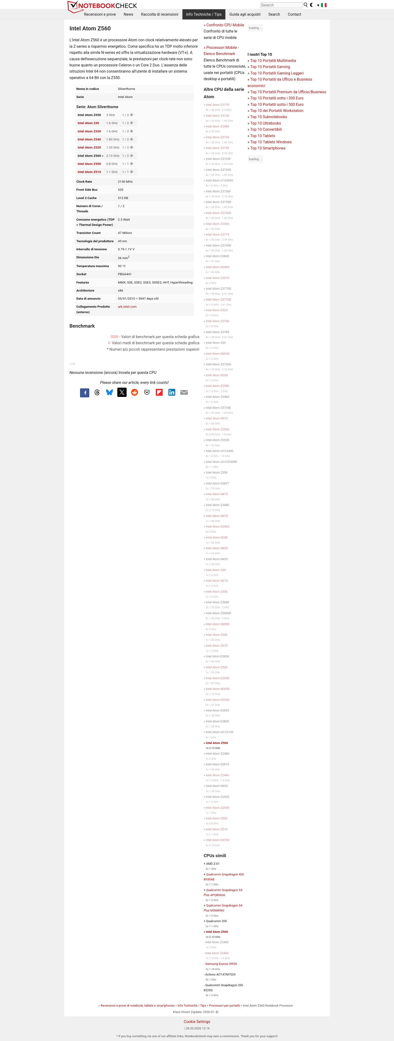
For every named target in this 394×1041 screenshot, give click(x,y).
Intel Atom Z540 (89, 139)
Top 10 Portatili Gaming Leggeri (277, 73)
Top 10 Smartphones (268, 148)
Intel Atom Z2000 (217, 807)
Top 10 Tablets (262, 136)
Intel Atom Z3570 (217, 278)
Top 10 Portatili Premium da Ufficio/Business (288, 92)
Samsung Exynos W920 (221, 964)
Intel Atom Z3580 (217, 126)
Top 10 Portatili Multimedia (273, 60)
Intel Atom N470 (217, 516)
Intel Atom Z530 (89, 131)
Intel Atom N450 (217, 548)
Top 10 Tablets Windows (271, 142)
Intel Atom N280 (217, 537)
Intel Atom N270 (217, 580)
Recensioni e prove (100, 14)
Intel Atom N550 (217, 375)
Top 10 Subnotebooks (268, 117)
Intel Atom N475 (217, 494)
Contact (294, 14)
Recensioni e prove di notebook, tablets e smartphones (138, 1005)
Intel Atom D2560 (217, 526)
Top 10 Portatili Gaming (270, 67)
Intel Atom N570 (217, 418)
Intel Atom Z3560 (217, 224)
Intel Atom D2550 (217, 700)
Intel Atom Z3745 (217, 137)
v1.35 (72, 363)
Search (274, 14)
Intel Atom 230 (88, 123)
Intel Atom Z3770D (218, 299)
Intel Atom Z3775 (217, 234)
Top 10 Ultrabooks (265, 123)
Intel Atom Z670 (217, 645)
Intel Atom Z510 (89, 172)
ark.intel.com (127, 306)
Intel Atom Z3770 (217, 105)
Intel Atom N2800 (218, 267)
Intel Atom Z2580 (217, 386)
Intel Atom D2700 (217, 840)
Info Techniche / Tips (204, 14)
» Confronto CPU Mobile (224, 25)
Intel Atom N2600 (218, 353)
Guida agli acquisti (245, 14)
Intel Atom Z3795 (217, 148)
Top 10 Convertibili (266, 129)
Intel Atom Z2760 (217, 321)
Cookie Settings (197, 1021)
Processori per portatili (224, 1005)
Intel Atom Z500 (89, 164)
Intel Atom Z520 (89, 147)
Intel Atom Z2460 (217, 775)
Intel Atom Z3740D (218, 213)
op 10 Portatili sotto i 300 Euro (278, 98)
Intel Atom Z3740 (217, 115)
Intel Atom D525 (217, 310)
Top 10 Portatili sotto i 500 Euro (277, 104)
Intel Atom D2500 (217, 678)
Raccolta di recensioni (159, 14)
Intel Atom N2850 (218, 624)
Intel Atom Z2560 (217, 429)
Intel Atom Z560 (217, 743)
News (128, 14)
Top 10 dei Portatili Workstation (277, 110)
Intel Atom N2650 (218, 689)
